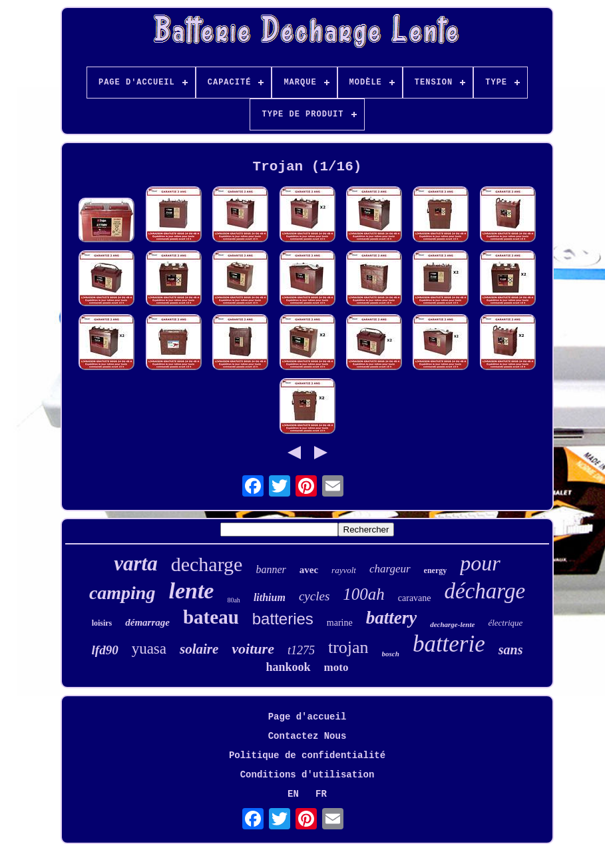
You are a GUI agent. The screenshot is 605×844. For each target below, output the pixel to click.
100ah (364, 594)
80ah (233, 600)
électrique (505, 623)
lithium (270, 597)
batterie (449, 644)
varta (135, 563)
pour (480, 563)
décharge (485, 591)
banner (271, 569)
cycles (314, 596)
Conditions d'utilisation (307, 774)
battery (391, 618)
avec (309, 569)
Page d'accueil (307, 717)
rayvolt (343, 570)
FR (321, 794)
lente (191, 590)
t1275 (301, 650)
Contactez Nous (307, 736)
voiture (253, 648)
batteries (282, 619)
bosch (390, 654)
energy (435, 570)
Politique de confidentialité (307, 755)
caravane (414, 598)
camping (122, 592)
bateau (211, 617)
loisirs (102, 623)
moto (336, 667)
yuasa (149, 648)
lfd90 (105, 650)
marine (340, 623)
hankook (288, 667)
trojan (348, 647)
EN (293, 794)
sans (511, 649)
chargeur (390, 568)
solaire (199, 649)
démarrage (147, 622)
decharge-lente (452, 624)
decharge (207, 564)
